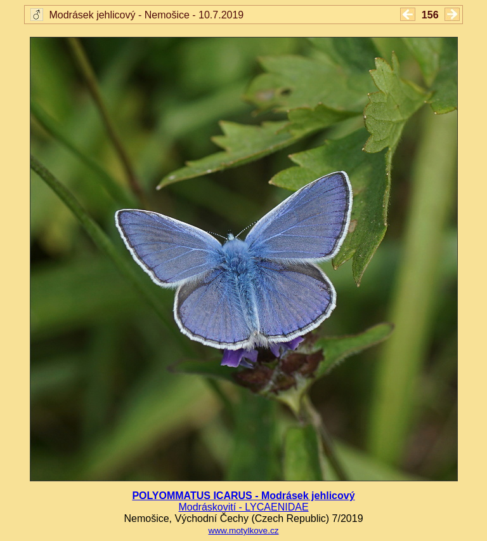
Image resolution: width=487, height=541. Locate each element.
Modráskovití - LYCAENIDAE (243, 507)
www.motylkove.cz (243, 530)
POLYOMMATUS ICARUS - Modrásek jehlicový (243, 495)
